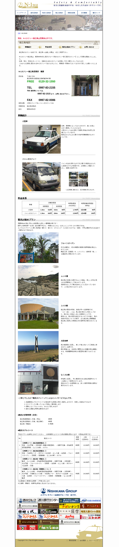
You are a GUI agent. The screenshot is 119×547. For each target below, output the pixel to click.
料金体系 (48, 47)
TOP (19, 33)
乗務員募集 (71, 12)
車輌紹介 (28, 47)
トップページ (21, 12)
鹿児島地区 (34, 12)
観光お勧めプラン (68, 47)
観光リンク (96, 12)
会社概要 (84, 12)
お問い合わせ (89, 47)
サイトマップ (93, 540)
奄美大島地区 (46, 12)
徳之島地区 (59, 12)
